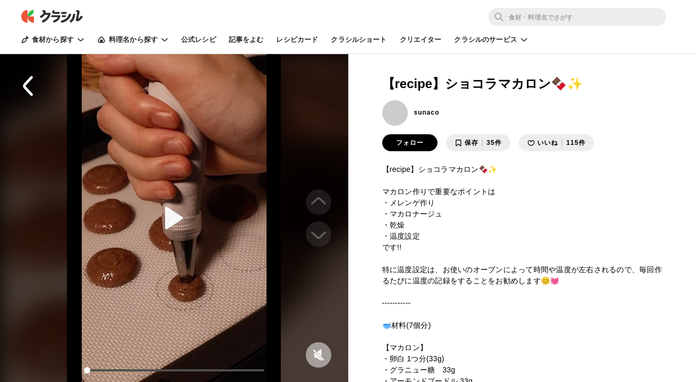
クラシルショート (358, 40)
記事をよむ (246, 40)
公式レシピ (198, 40)
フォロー (410, 142)
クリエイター (421, 40)
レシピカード (297, 40)
